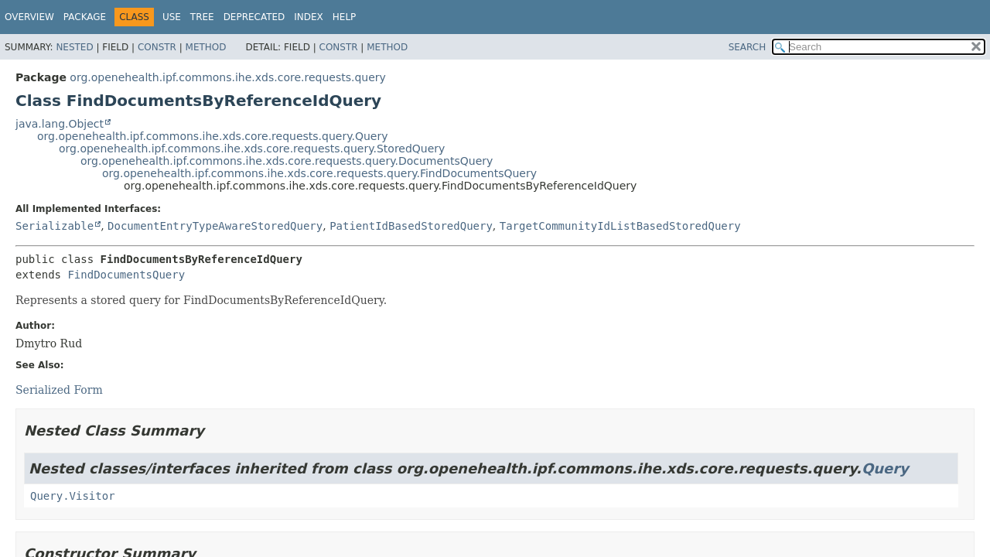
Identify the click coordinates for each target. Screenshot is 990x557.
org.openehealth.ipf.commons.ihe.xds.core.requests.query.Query (212, 136)
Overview (29, 17)
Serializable (54, 226)
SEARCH (747, 47)
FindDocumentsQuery (126, 274)
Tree (202, 17)
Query (885, 468)
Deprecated (254, 17)
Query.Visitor (72, 496)
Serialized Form (59, 390)
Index (308, 17)
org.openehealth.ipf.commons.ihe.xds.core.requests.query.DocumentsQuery (286, 161)
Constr (157, 47)
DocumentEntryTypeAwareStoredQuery (215, 226)
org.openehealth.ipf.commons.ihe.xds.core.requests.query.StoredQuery (252, 148)
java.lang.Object (59, 124)
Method (206, 47)
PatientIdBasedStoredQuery (411, 226)
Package (84, 17)
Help (345, 17)
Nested (74, 47)
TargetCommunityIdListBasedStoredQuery (620, 226)
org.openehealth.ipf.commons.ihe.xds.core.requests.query (227, 77)
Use (171, 17)
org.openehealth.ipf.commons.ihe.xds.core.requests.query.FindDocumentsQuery (319, 173)
